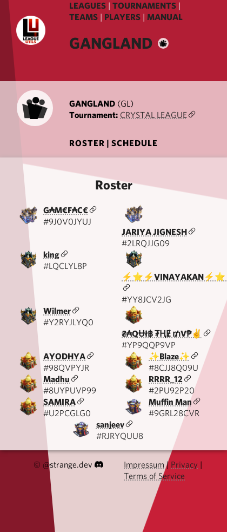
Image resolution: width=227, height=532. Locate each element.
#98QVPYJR (66, 367)
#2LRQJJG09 (146, 243)
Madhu (56, 379)
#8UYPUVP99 (69, 390)
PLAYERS (122, 17)
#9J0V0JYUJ (67, 221)
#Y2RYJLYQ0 (68, 322)
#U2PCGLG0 (67, 413)
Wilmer (57, 311)
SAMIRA (59, 402)
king (51, 254)
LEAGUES (87, 5)
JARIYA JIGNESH (154, 232)
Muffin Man (170, 402)
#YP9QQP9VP (149, 345)
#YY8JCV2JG (146, 299)
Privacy (184, 464)
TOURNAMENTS (144, 5)
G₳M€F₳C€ (65, 210)
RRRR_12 (166, 379)
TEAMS (83, 17)
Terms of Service (154, 476)
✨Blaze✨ (169, 356)
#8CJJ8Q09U (173, 367)
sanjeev (110, 424)
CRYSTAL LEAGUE (153, 115)
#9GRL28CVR (174, 413)
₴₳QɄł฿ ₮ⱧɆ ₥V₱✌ (162, 333)
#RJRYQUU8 (119, 436)
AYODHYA (64, 356)
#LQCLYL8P (65, 266)
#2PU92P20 (172, 390)
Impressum (144, 464)
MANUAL (165, 17)
